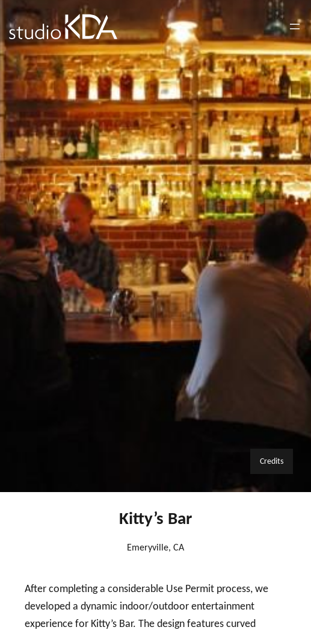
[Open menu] (295, 26)
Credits (271, 460)
